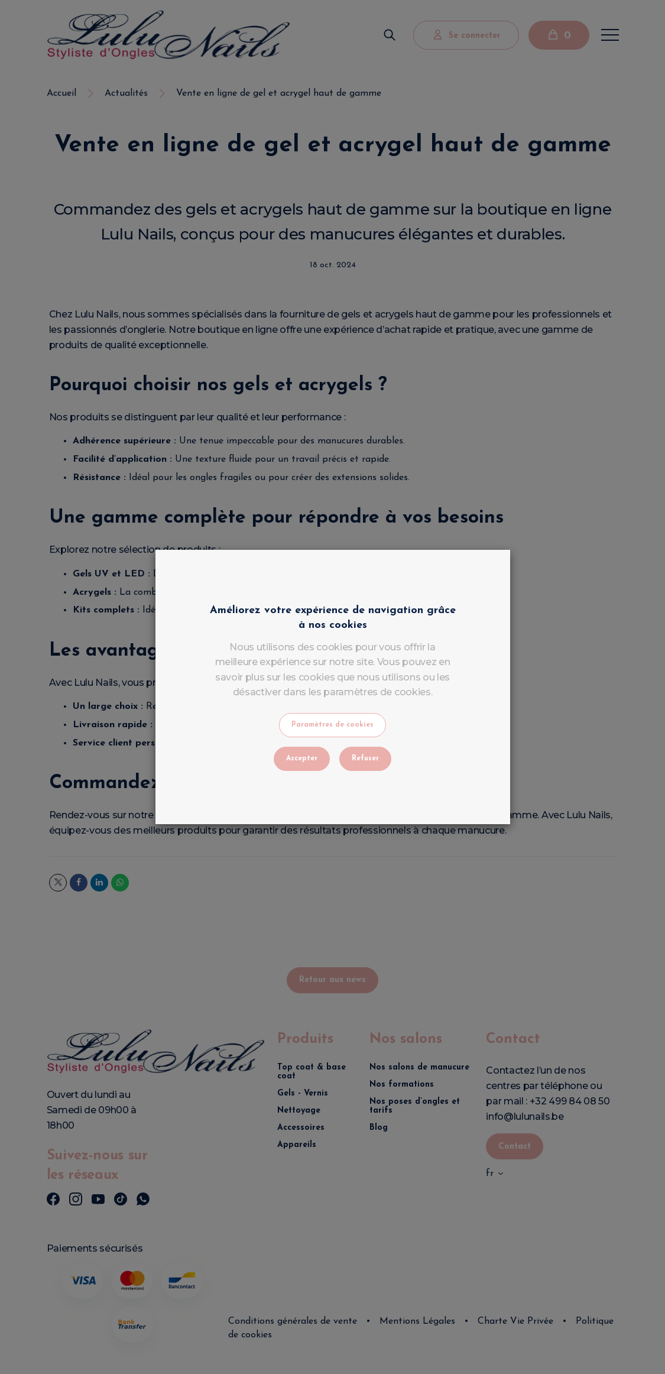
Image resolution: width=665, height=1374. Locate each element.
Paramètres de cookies (332, 724)
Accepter (301, 758)
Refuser (365, 758)
